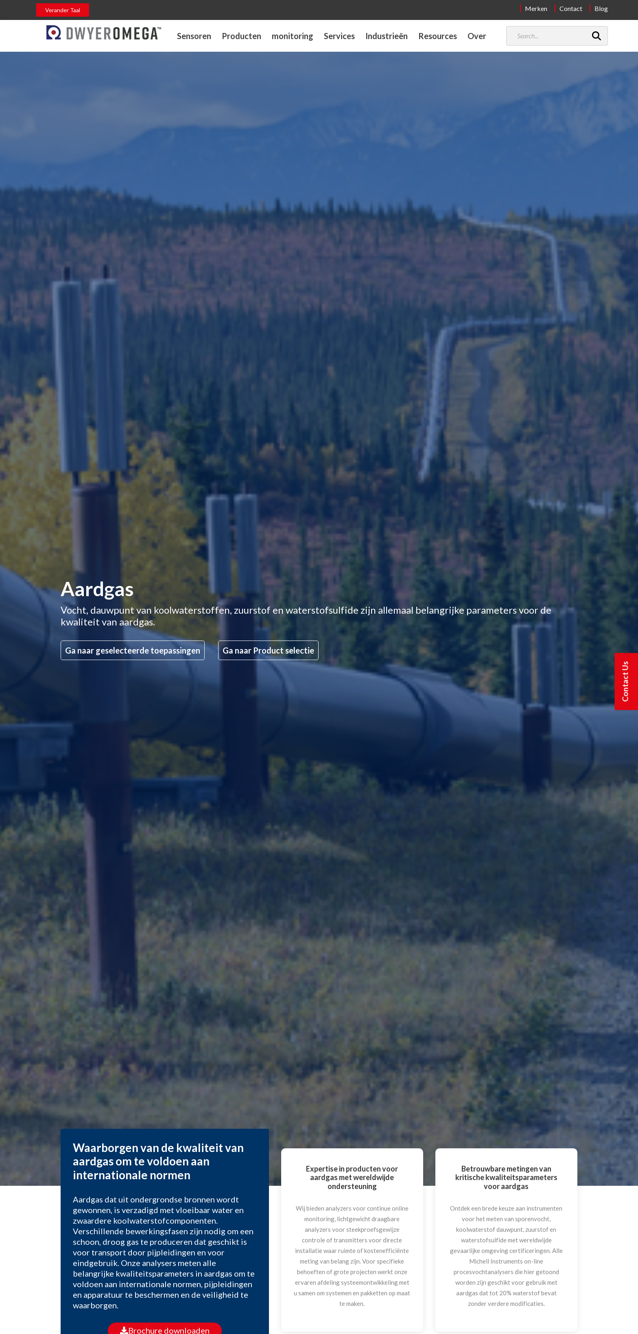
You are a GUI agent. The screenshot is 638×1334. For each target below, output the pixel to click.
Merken (536, 8)
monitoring (292, 36)
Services (339, 36)
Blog (601, 8)
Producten (241, 36)
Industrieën (386, 36)
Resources (437, 36)
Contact (570, 8)
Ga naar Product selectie (268, 650)
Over (477, 36)
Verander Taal (62, 10)
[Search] (596, 36)
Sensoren (194, 36)
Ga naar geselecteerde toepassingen (132, 650)
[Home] (103, 32)
